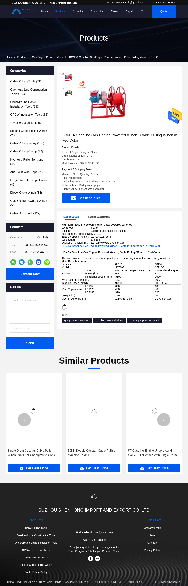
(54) (26, 122)
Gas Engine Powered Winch (48, 57)
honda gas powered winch (145, 320)
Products (60, 11)
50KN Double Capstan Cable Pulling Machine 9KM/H (91, 453)
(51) (28, 203)
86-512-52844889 (164, 2)
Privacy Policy (152, 550)
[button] (24, 419)
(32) (29, 114)
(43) (28, 182)
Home (44, 11)
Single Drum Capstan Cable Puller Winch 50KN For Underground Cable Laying (32, 453)
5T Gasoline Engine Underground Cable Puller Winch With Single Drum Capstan (152, 453)
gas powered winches (76, 320)
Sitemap (152, 542)
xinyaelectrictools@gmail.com (126, 2)
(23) (28, 133)
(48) (27, 162)
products (22, 57)
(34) (26, 192)
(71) (25, 81)
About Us (78, 11)
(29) (25, 213)
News (152, 535)
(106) (27, 143)
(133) (25, 104)
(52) (26, 151)
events (115, 11)
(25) (27, 172)
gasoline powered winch (109, 320)
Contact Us (97, 11)
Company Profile (152, 528)
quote (163, 11)
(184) (28, 92)
